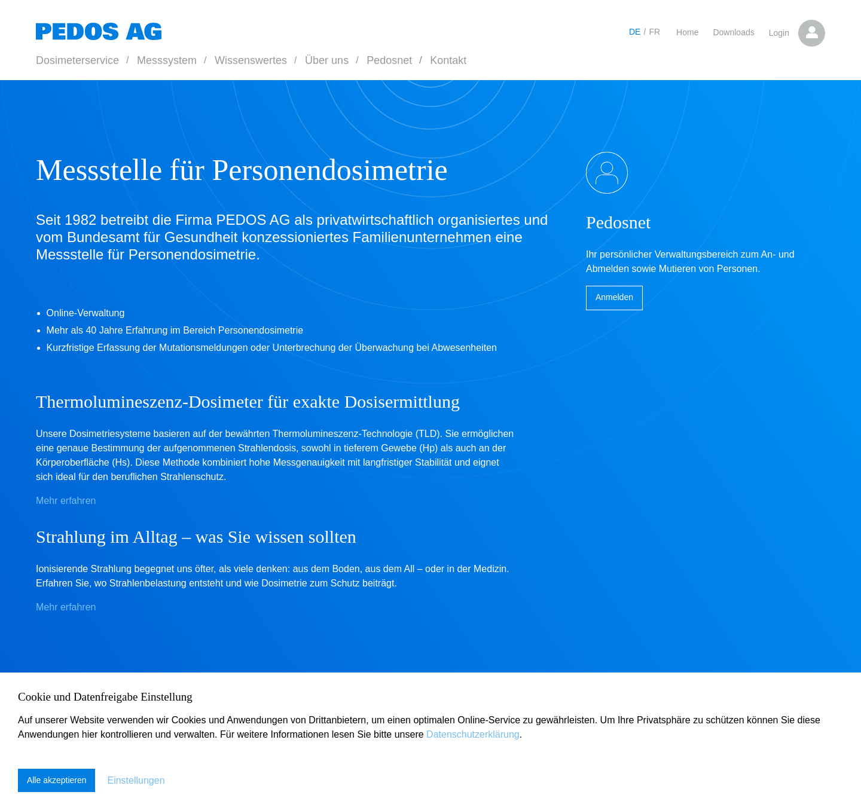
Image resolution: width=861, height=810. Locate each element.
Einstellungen (136, 780)
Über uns (327, 60)
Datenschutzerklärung (473, 734)
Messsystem (167, 60)
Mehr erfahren (66, 501)
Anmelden (614, 298)
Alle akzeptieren (57, 780)
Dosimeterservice (77, 60)
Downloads (733, 32)
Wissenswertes (251, 60)
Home (687, 32)
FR (654, 31)
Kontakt (448, 60)
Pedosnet (389, 60)
